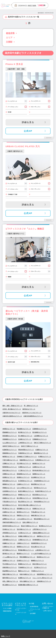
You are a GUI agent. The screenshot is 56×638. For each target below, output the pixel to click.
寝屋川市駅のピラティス (10, 574)
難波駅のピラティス (23, 553)
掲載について (5, 636)
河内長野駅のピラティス (40, 498)
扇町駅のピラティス (43, 536)
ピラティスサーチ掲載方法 (47, 607)
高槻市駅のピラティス (9, 567)
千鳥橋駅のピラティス (25, 567)
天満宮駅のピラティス (42, 460)
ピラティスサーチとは (20, 609)
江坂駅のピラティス (23, 484)
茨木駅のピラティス (8, 529)
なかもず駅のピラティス (24, 488)
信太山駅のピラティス (38, 546)
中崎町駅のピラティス (25, 453)
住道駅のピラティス (24, 578)
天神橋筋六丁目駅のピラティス (27, 456)
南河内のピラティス (28, 409)
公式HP (28, 131)
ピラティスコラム (20, 613)
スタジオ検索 (7, 608)
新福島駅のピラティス (24, 474)
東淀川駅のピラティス (39, 564)
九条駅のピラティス (8, 546)
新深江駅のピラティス (9, 470)
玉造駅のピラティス (38, 467)
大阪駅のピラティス (41, 449)
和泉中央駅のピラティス (27, 574)
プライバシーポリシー (34, 610)
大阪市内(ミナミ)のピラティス (31, 412)
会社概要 (33, 613)
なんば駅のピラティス (9, 442)
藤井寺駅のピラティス (9, 578)
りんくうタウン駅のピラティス (42, 578)
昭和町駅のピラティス (9, 467)
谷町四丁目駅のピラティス (11, 446)
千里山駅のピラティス (38, 512)
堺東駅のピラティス (8, 488)
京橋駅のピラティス (8, 474)
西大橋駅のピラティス (39, 432)
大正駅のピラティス (40, 567)
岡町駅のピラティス (23, 515)
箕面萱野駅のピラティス (44, 574)
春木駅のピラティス (45, 526)
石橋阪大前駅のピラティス (26, 536)
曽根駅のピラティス (24, 494)
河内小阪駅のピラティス (27, 581)
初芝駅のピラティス (40, 488)
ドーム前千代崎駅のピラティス (41, 553)
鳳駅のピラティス (24, 571)
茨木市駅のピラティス (24, 529)
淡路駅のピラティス (8, 560)
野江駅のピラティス (8, 508)
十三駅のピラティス (24, 470)
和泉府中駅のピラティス (43, 491)
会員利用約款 (34, 606)
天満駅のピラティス (8, 463)
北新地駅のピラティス (9, 539)
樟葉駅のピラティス (24, 564)
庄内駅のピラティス (23, 560)
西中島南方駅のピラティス (41, 470)
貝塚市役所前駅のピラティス (11, 522)
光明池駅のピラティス (9, 494)
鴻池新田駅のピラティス (39, 543)
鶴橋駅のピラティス (37, 560)
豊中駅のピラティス (8, 553)
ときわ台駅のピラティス (24, 519)
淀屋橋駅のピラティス (39, 429)
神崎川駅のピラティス (38, 515)
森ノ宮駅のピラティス (9, 536)
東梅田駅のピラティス (41, 453)
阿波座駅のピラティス (24, 429)
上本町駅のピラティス (25, 442)
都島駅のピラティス (8, 484)
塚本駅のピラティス (23, 512)
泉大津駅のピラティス (24, 498)
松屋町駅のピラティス (9, 449)
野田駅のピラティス (8, 515)
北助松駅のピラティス (44, 581)
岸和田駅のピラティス (9, 533)
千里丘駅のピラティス (9, 501)
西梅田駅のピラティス (9, 453)
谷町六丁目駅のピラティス (29, 446)
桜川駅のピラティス (24, 432)
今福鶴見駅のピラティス (41, 481)
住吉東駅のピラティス (38, 477)
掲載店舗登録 (7, 611)
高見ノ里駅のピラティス (10, 581)
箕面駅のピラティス (38, 508)
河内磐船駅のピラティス (40, 539)
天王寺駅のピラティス (24, 463)
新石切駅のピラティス (39, 494)
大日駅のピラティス (24, 533)
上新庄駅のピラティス (42, 550)
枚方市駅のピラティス (9, 505)
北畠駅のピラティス (8, 512)
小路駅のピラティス (23, 543)
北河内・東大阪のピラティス (11, 409)
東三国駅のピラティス (9, 585)
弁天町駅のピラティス (25, 481)
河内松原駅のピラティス (41, 501)
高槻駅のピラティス (8, 498)
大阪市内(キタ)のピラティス (11, 412)
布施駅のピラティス (8, 543)
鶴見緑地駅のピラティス (41, 519)
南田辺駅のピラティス (9, 481)
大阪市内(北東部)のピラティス (12, 416)
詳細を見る (28, 122)
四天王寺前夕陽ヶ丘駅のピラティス (29, 505)
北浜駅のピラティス (24, 439)
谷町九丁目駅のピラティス (42, 442)
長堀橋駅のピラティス (9, 439)
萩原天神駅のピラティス (26, 491)
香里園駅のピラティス (24, 508)
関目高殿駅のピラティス (27, 557)
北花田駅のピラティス (9, 491)
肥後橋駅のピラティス (9, 432)
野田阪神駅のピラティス (26, 550)
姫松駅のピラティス (38, 463)
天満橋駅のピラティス (39, 439)
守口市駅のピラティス (9, 564)
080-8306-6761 (35, 362)
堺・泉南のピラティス (31, 405)
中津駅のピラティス (44, 456)
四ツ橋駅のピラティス (25, 436)
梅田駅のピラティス (8, 456)
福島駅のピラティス (38, 474)
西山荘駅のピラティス (25, 501)
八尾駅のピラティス (24, 539)
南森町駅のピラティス (27, 460)
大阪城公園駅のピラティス (41, 533)
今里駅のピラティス (24, 467)
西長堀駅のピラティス (9, 436)
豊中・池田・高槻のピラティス (12, 405)
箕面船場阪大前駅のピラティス (28, 585)
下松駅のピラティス (37, 571)
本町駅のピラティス (8, 429)
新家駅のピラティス (23, 546)
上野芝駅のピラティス (39, 529)
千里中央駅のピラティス (10, 460)
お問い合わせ (47, 611)
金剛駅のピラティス (8, 519)
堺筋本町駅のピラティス (26, 449)
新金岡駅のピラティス (9, 571)
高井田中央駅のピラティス (11, 526)
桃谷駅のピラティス (43, 557)
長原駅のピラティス (8, 477)
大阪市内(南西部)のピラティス (33, 416)
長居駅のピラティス (23, 477)
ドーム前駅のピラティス (10, 557)
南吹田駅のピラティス (38, 484)
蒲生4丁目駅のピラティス (29, 526)
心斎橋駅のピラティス (41, 436)
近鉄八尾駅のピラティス (30, 522)
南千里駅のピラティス (9, 550)
